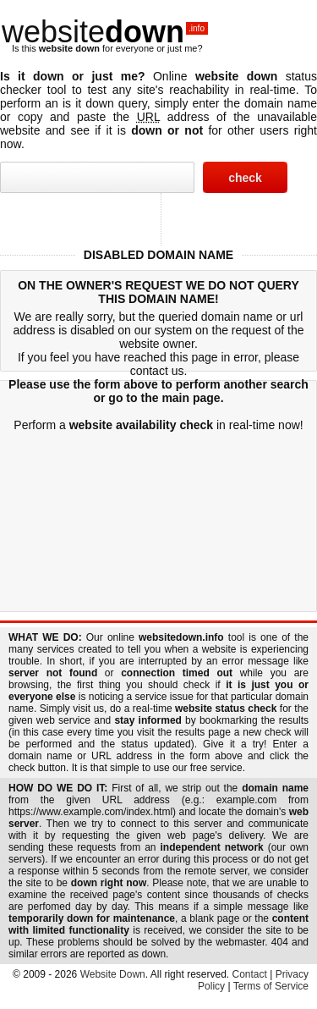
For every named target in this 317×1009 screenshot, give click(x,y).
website (105, 31)
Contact (249, 974)
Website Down (112, 974)
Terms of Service (271, 986)
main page (190, 398)
